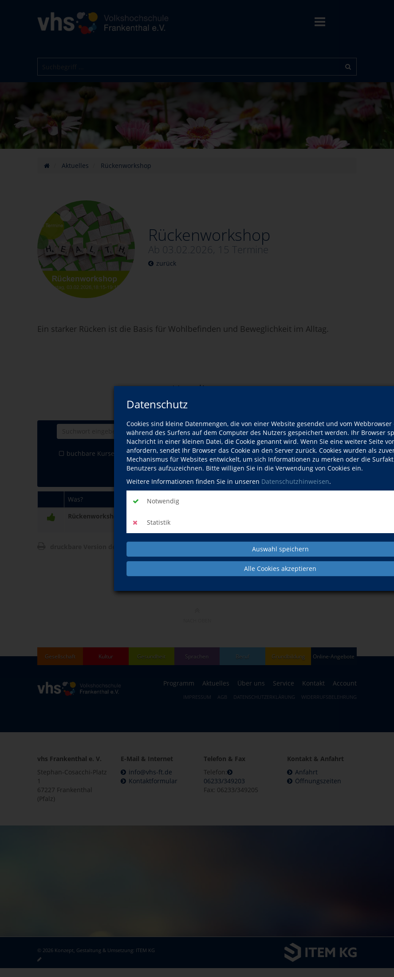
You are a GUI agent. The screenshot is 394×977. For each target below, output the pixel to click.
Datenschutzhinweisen (295, 481)
